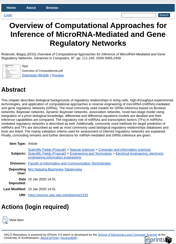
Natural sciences (82, 149)
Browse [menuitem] (52, 8)
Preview (58, 75)
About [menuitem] (31, 8)
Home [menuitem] (11, 8)
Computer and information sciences (124, 149)
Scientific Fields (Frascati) (47, 149)
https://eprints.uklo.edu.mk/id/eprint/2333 (58, 195)
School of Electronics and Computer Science (127, 234)
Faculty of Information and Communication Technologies (69, 163)
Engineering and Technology (91, 153)
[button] (5, 220)
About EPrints (50, 237)
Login (8, 15)
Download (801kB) (35, 75)
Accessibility (69, 237)
